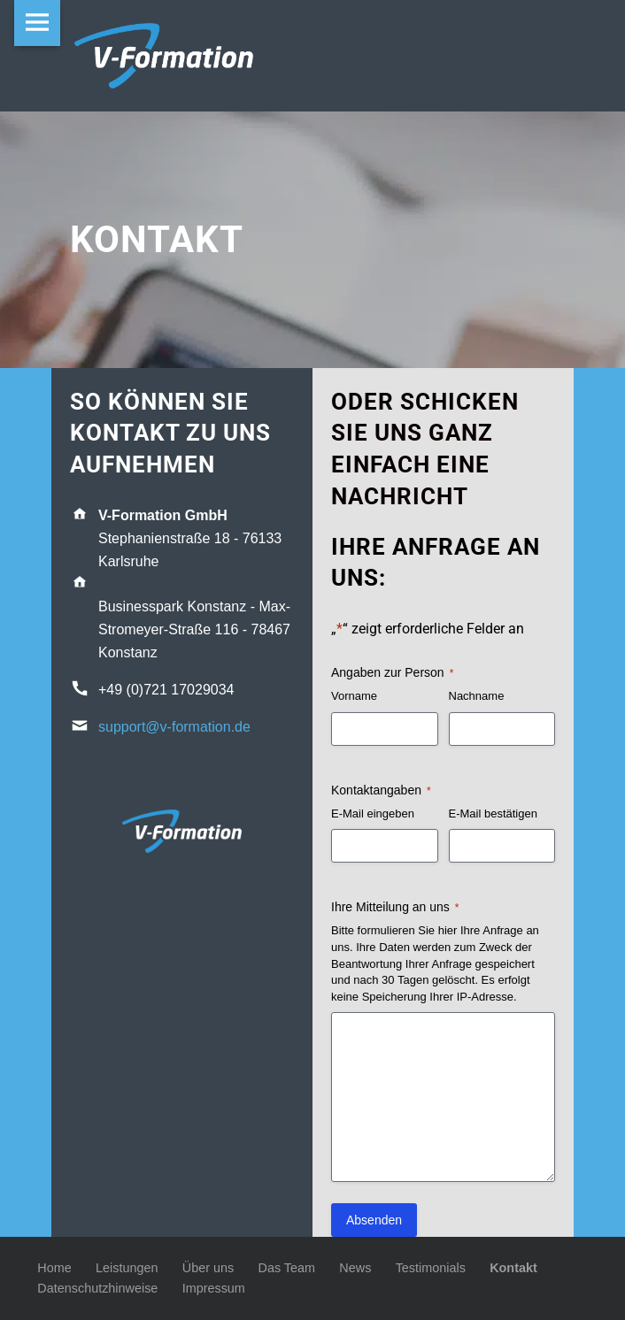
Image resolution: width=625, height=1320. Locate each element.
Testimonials (431, 1268)
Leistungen (127, 1268)
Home (54, 1268)
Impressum (213, 1288)
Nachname (477, 695)
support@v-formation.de (174, 726)
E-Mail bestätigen (493, 813)
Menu (37, 23)
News (355, 1268)
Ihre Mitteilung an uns (395, 908)
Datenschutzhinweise (97, 1288)
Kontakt (513, 1268)
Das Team (287, 1268)
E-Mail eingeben (372, 813)
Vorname (354, 695)
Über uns (208, 1268)
